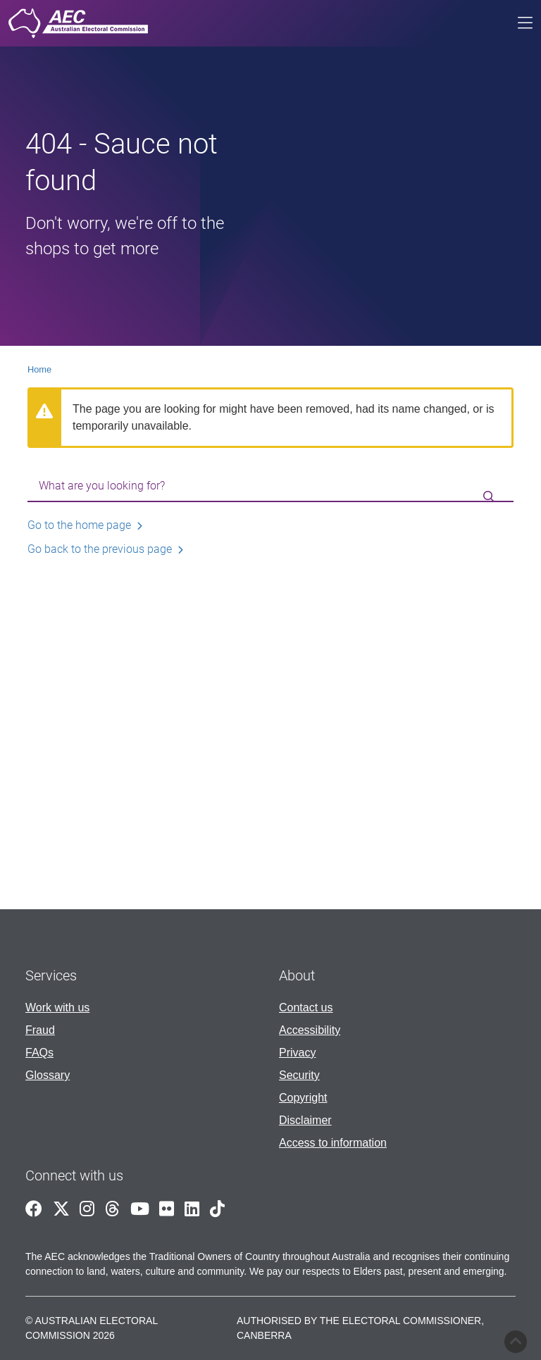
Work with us (57, 1007)
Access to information (333, 1143)
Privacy (297, 1053)
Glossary (47, 1075)
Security (299, 1075)
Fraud (40, 1030)
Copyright (303, 1098)
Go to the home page (79, 525)
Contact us (305, 1007)
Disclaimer (305, 1120)
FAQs (39, 1053)
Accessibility (309, 1030)
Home (39, 369)
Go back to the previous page (99, 549)
